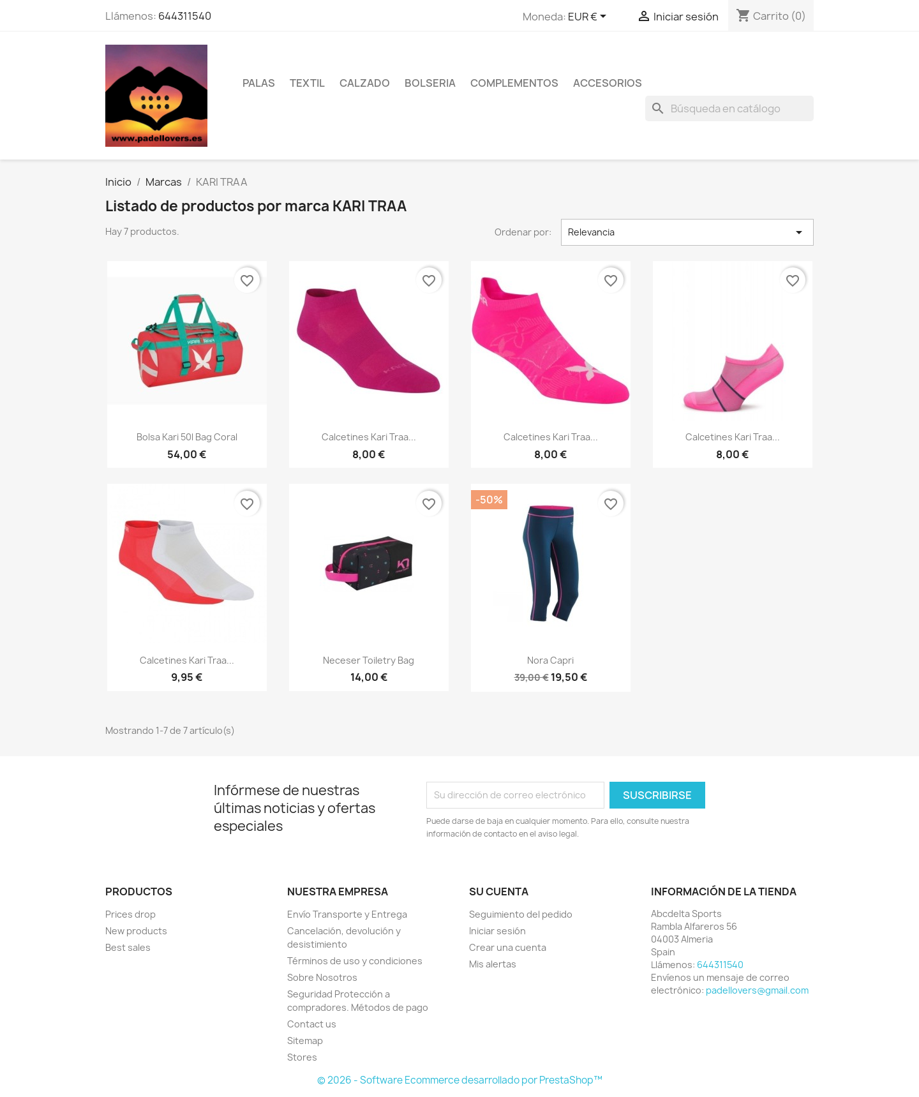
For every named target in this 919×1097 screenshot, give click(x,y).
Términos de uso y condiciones (354, 961)
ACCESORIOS (607, 83)
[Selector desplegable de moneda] (589, 17)
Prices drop (130, 914)
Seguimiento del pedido (520, 914)
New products (136, 931)
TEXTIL (307, 83)
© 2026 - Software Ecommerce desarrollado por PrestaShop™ (459, 1080)
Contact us (311, 1024)
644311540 (184, 16)
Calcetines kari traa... (369, 437)
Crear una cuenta (507, 947)
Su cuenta (498, 891)
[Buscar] (729, 108)
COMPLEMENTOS (514, 83)
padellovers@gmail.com (757, 990)
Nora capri (550, 660)
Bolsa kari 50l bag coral (187, 437)
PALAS (259, 83)
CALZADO (365, 83)
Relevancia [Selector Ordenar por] (687, 232)
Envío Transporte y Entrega (347, 914)
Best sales (128, 947)
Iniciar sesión (497, 931)
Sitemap (305, 1040)
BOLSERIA (430, 83)
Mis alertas (492, 964)
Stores (302, 1057)
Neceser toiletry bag (368, 660)
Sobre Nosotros (322, 977)
